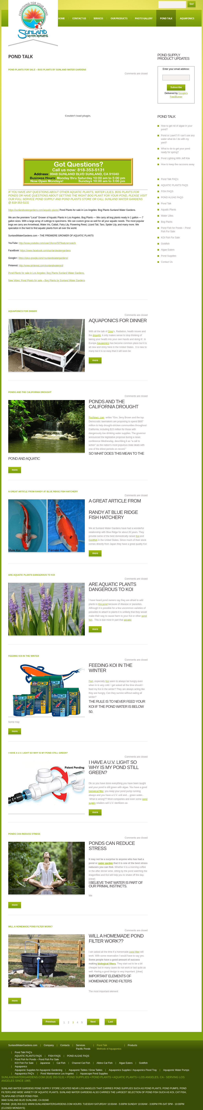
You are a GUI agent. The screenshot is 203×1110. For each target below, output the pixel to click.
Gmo (110, 331)
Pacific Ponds (83, 1048)
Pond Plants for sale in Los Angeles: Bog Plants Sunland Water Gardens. (46, 273)
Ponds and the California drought (29, 392)
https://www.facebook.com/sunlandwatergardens (45, 250)
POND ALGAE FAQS (172, 197)
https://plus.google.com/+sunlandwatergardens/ (43, 258)
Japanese (45, 1063)
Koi (137, 536)
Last (110, 1021)
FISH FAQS (167, 191)
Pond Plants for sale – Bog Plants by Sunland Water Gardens (47, 69)
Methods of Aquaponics (109, 1048)
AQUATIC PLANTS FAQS (174, 185)
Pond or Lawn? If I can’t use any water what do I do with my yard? (178, 139)
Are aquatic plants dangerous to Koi (31, 575)
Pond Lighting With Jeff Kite (175, 158)
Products (132, 1045)
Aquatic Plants (168, 209)
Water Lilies (167, 215)
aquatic (128, 620)
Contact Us (79, 18)
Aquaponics (187, 18)
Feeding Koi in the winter (23, 656)
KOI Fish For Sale (170, 237)
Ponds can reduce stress (24, 834)
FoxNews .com (96, 417)
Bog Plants (166, 221)
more (95, 360)
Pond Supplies (168, 255)
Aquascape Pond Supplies (94, 1073)
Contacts (64, 1045)
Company (49, 1045)
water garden (105, 863)
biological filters (107, 963)
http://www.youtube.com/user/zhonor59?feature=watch (47, 243)
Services (98, 18)
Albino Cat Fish (104, 1063)
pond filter (134, 952)
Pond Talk (166, 18)
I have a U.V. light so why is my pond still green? (38, 753)
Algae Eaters (168, 249)
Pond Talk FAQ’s (169, 179)
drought (97, 335)
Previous (51, 1021)
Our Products (119, 18)
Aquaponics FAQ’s (24, 1073)
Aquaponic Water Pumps (176, 1070)
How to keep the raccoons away (177, 164)
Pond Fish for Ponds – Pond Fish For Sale (37, 1059)
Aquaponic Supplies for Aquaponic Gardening (38, 1070)
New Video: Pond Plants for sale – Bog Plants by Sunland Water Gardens (46, 280)
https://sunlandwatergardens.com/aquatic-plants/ (33, 210)
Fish (91, 681)
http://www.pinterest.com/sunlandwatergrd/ (41, 265)
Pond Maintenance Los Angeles (57, 1073)
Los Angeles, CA (151, 1077)
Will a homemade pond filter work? (30, 926)
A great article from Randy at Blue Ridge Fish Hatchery (43, 491)
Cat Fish (61, 1063)
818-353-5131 (20, 202)
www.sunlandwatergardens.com (50, 1104)
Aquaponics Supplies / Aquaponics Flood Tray (133, 1070)
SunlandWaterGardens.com (22, 1045)
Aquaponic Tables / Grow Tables (85, 1070)
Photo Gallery (143, 18)
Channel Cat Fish (81, 1063)
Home (61, 18)
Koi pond (103, 604)
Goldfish (93, 540)
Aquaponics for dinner (22, 311)
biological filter (96, 791)
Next (93, 1021)
